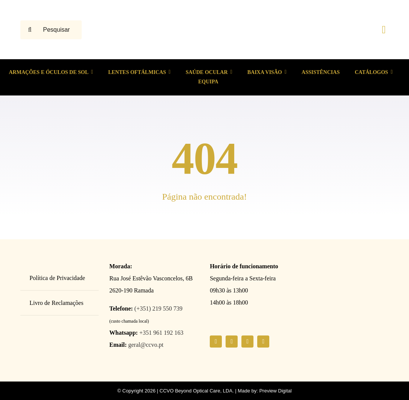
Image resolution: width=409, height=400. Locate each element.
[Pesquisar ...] (51, 29)
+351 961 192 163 (161, 332)
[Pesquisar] (29, 29)
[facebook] (216, 341)
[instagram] (232, 341)
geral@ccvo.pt (145, 345)
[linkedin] (263, 341)
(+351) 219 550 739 (158, 308)
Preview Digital (275, 391)
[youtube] (247, 341)
